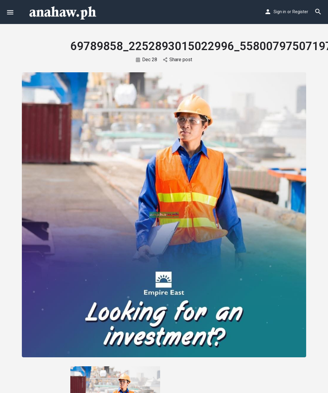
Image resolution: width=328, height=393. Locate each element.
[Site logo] (63, 12)
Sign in (280, 11)
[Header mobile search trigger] (318, 12)
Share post (177, 59)
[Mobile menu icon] (10, 12)
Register (300, 11)
